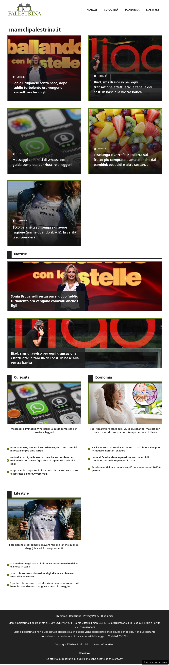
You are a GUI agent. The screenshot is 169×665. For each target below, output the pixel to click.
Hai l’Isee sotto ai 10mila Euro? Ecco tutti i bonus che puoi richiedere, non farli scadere (126, 449)
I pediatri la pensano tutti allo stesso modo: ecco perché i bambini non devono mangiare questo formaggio (44, 585)
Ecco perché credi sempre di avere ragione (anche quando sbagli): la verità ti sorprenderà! (44, 546)
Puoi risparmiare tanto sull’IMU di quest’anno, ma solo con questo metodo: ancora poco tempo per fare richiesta (125, 430)
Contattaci (108, 644)
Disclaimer (107, 615)
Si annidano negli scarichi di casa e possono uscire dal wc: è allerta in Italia (45, 565)
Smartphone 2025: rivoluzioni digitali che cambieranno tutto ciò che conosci (43, 575)
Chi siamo (61, 615)
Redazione (75, 615)
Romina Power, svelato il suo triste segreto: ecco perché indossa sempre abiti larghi (43, 449)
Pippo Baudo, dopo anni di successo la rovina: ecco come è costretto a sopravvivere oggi (44, 472)
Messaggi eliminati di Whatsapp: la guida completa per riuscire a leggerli (44, 430)
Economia (132, 9)
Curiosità (111, 9)
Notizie (91, 9)
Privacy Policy (91, 615)
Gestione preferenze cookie (155, 662)
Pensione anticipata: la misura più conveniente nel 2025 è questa (126, 469)
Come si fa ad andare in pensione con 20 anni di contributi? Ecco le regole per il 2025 (120, 459)
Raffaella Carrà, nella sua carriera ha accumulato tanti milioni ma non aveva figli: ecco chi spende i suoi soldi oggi (42, 460)
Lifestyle (152, 9)
